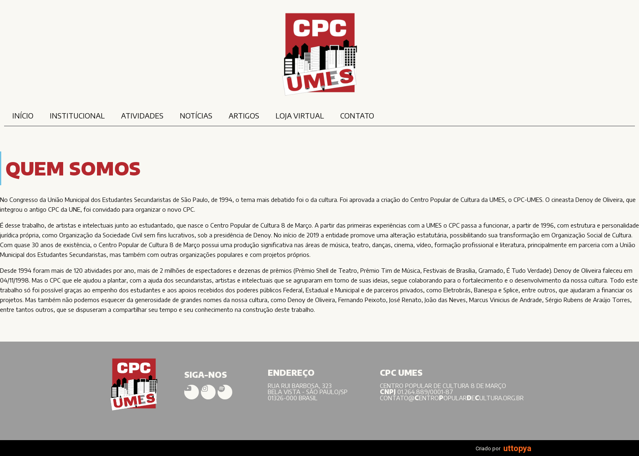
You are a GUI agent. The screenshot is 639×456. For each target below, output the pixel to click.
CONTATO (357, 115)
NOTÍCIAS (196, 115)
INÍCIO (22, 115)
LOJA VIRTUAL (299, 115)
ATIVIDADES (142, 115)
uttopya (517, 448)
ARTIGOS (244, 115)
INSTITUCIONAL (77, 115)
